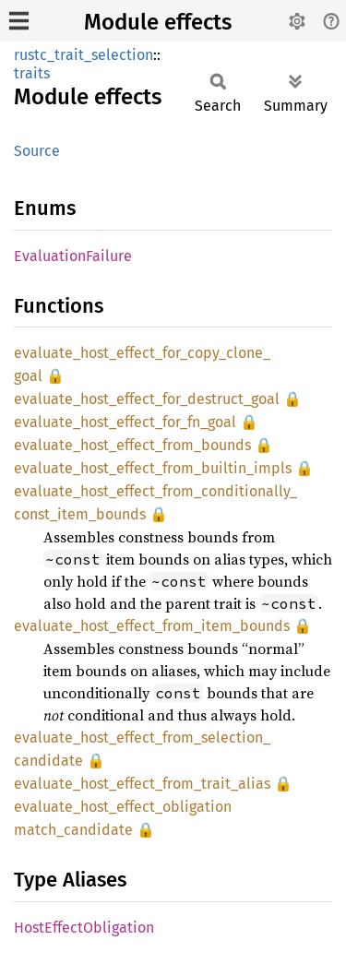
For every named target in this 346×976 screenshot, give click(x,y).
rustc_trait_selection (83, 55)
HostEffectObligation (84, 927)
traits (32, 73)
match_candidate (73, 830)
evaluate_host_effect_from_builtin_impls (153, 468)
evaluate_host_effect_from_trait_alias (142, 783)
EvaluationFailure (73, 256)
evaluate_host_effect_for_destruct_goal (147, 399)
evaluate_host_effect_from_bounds (132, 445)
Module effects (158, 22)
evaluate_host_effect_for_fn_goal (125, 422)
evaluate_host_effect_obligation (123, 806)
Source (37, 151)
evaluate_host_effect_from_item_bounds (152, 626)
